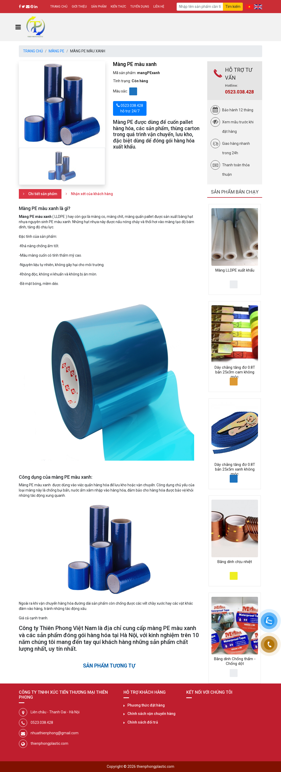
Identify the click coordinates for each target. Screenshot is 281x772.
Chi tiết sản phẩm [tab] (42, 194)
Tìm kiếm (232, 6)
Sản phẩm (98, 6)
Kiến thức (118, 6)
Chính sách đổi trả (142, 722)
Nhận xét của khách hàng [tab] (92, 194)
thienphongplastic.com (49, 743)
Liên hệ (158, 6)
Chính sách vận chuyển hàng (151, 714)
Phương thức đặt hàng (146, 705)
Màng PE (56, 51)
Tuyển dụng (139, 6)
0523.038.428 (239, 92)
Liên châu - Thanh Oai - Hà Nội (55, 712)
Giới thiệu (79, 6)
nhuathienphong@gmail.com (54, 733)
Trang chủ (59, 6)
